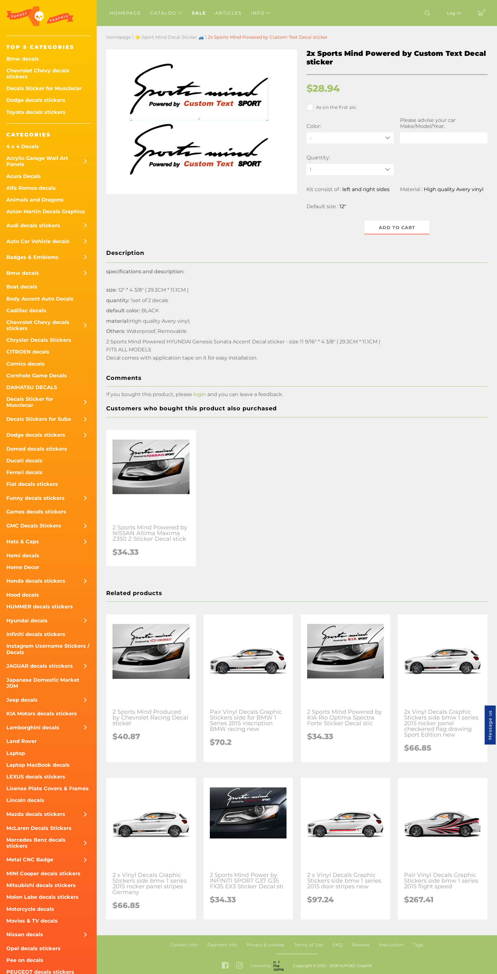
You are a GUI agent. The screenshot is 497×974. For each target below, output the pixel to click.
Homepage (125, 13)
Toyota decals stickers (36, 112)
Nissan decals (24, 934)
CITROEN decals (27, 352)
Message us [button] (490, 725)
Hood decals (22, 595)
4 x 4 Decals (22, 146)
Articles (228, 13)
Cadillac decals (26, 311)
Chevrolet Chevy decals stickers (37, 74)
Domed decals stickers (36, 449)
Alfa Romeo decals (31, 188)
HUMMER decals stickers (39, 607)
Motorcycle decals (30, 909)
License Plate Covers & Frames (47, 788)
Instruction (391, 945)
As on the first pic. (332, 107)
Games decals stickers (36, 512)
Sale (199, 13)
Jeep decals (22, 700)
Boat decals (21, 287)
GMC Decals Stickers (33, 526)
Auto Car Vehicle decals (37, 241)
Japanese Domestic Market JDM (42, 683)
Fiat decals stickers (32, 484)
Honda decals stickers (35, 581)
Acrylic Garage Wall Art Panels (37, 161)
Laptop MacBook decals (38, 765)
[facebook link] (225, 966)
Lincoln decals (25, 800)
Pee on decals (24, 960)
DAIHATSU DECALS (31, 387)
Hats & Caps (22, 542)
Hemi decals (22, 556)
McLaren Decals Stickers (39, 828)
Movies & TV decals (32, 921)
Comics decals (25, 364)
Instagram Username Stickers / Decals (47, 649)
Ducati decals (24, 461)
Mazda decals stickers (35, 814)
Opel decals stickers (33, 948)
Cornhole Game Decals (36, 376)
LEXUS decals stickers (35, 777)
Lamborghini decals (32, 728)
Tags (418, 945)
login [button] (199, 394)
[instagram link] (239, 966)
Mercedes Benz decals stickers (36, 843)
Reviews (361, 945)
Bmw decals (22, 59)
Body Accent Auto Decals (40, 299)
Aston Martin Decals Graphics (45, 212)
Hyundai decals (27, 621)
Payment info (222, 945)
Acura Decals (23, 176)
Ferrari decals (24, 472)
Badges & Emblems (32, 257)
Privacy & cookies (266, 945)
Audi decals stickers (33, 225)
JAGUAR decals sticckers (39, 666)
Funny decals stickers (35, 498)
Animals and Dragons (35, 200)
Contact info (184, 945)
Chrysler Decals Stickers (38, 340)
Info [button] (261, 13)
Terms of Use (308, 945)
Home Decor (22, 567)
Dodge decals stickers (35, 100)
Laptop (15, 753)
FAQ (337, 945)
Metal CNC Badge (29, 860)
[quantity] (350, 169)
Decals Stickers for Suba (38, 419)
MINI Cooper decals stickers (43, 874)
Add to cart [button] (397, 227)
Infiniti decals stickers (35, 634)
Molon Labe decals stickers (42, 897)
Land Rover (21, 741)
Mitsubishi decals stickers (41, 885)
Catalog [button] (166, 13)
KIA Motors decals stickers (41, 714)
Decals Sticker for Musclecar (44, 88)
